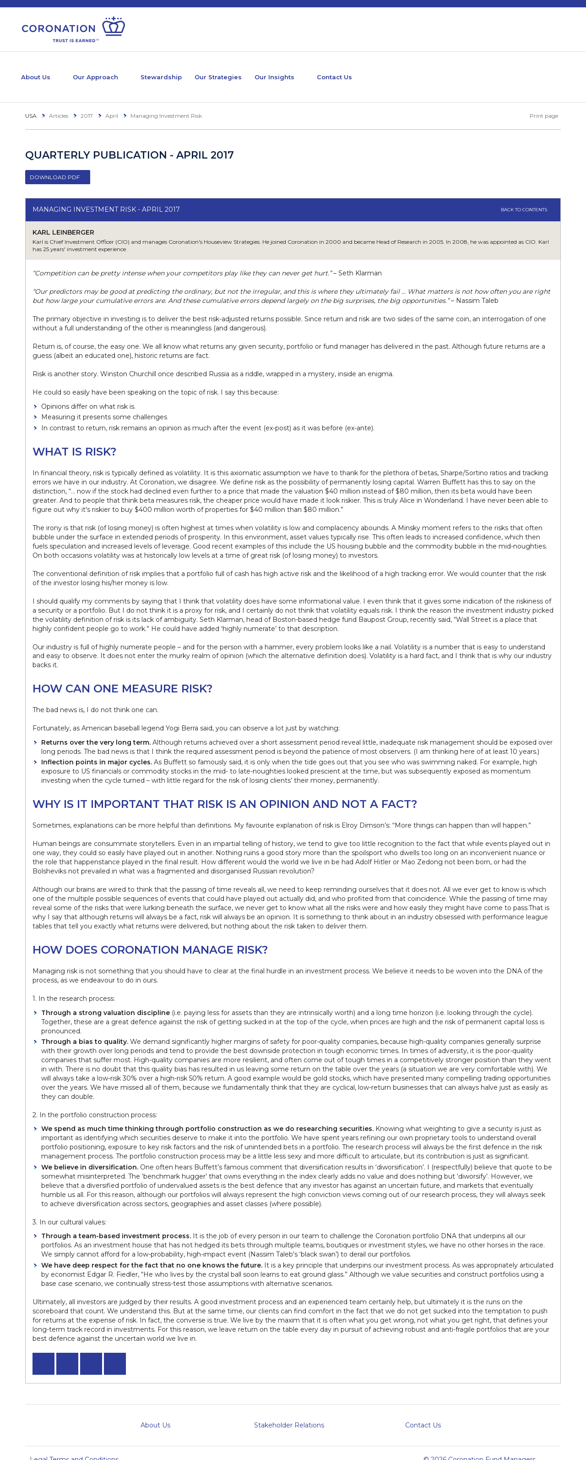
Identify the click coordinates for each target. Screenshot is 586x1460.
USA (31, 102)
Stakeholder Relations (289, 1411)
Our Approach (112, 70)
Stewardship (191, 70)
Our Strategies (259, 70)
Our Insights (325, 70)
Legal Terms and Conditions (74, 1446)
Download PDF (55, 163)
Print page (539, 102)
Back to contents (527, 195)
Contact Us (397, 70)
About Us (39, 70)
